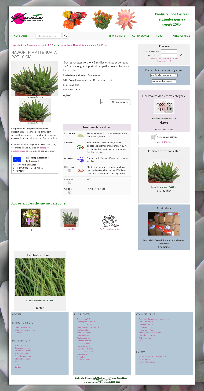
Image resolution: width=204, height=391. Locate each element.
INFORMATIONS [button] (118, 35)
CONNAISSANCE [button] (142, 35)
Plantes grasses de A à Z (40, 45)
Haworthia (65, 45)
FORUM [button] (161, 35)
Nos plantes (18, 45)
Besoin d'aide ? (164, 141)
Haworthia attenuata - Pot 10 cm (90, 45)
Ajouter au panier (120, 102)
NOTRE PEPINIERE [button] (182, 35)
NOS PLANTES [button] (22, 35)
